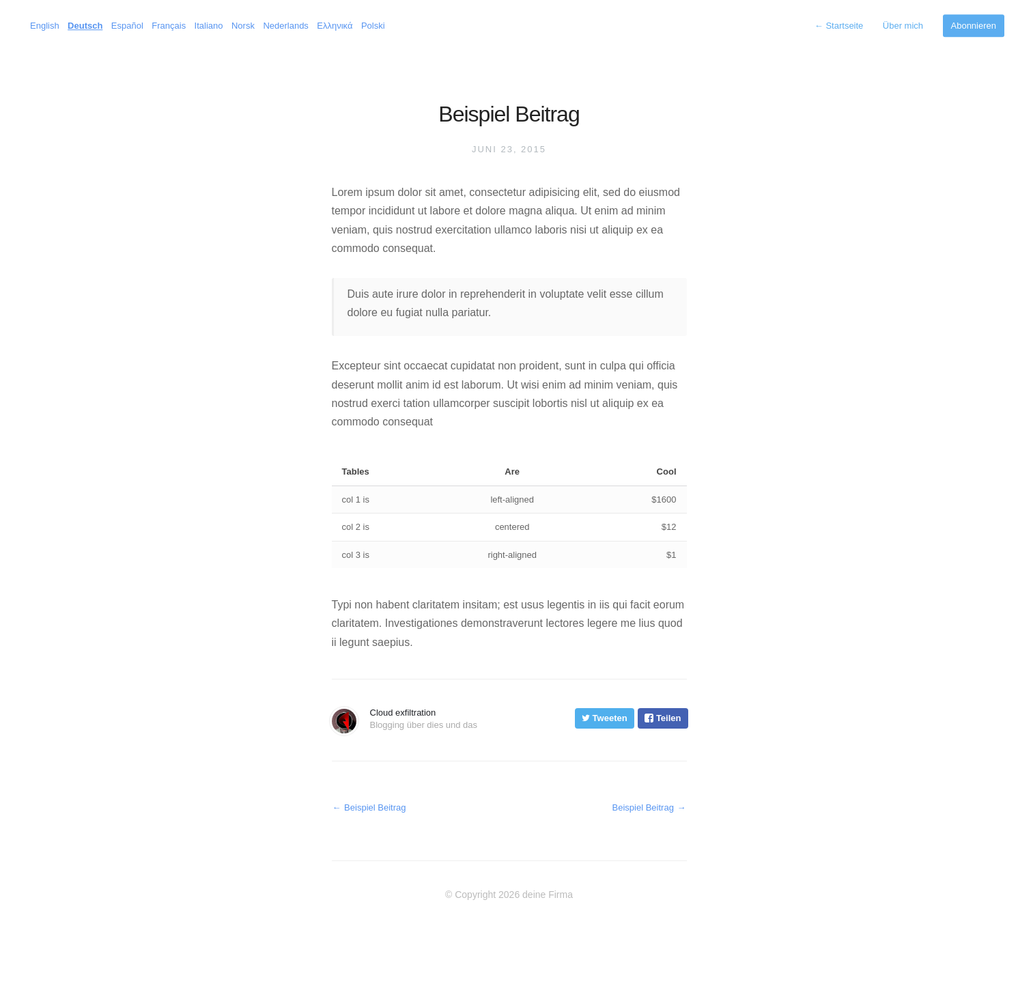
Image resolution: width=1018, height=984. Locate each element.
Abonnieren (974, 25)
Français (169, 25)
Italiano (209, 25)
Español (127, 25)
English (44, 25)
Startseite (839, 25)
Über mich (903, 25)
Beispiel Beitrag (369, 807)
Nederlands (286, 25)
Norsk (243, 25)
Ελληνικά (334, 25)
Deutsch (85, 25)
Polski (373, 25)
